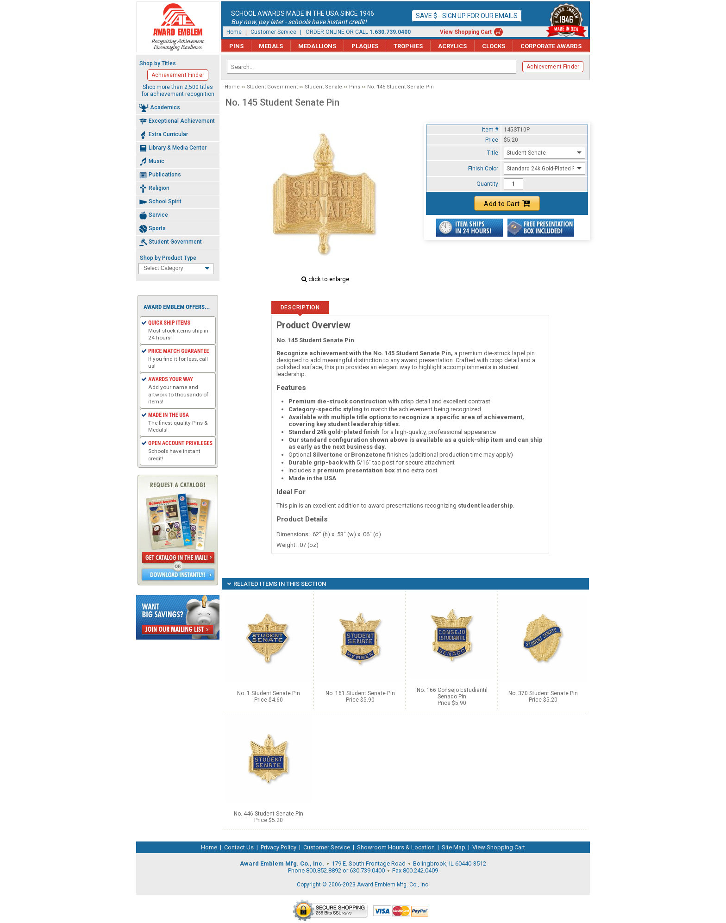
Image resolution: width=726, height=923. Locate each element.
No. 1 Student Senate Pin (268, 693)
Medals (271, 46)
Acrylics (452, 46)
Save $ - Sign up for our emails (467, 15)
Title (492, 153)
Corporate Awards (551, 46)
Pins (236, 46)
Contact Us (239, 847)
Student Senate (323, 87)
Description (300, 307)
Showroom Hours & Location (396, 847)
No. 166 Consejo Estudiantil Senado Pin (452, 693)
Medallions (317, 46)
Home (234, 32)
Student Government (272, 87)
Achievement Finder (552, 66)
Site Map (453, 847)
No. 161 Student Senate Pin (360, 693)
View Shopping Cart (466, 32)
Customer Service (273, 32)
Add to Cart (507, 203)
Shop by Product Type (168, 258)
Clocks (493, 46)
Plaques (364, 46)
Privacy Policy (278, 847)
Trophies (408, 46)
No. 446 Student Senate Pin (268, 813)
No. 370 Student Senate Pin (543, 693)
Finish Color (483, 168)
